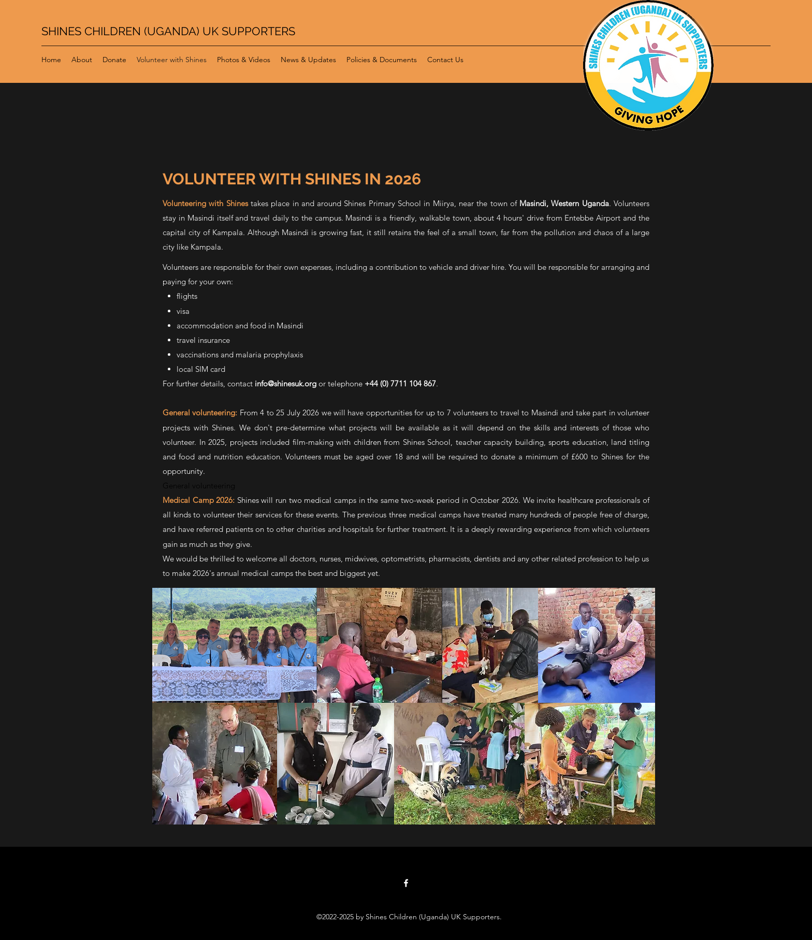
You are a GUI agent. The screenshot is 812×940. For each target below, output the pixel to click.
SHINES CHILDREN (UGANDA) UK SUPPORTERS (168, 31)
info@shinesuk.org (285, 383)
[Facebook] (406, 883)
